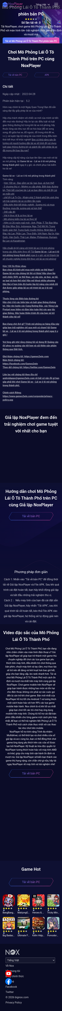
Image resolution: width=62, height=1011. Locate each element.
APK (47, 75)
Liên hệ (10, 981)
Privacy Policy (14, 1002)
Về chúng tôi (13, 971)
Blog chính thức (15, 976)
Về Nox (10, 965)
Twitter (10, 992)
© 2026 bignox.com (17, 997)
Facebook (11, 986)
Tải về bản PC (15, 75)
